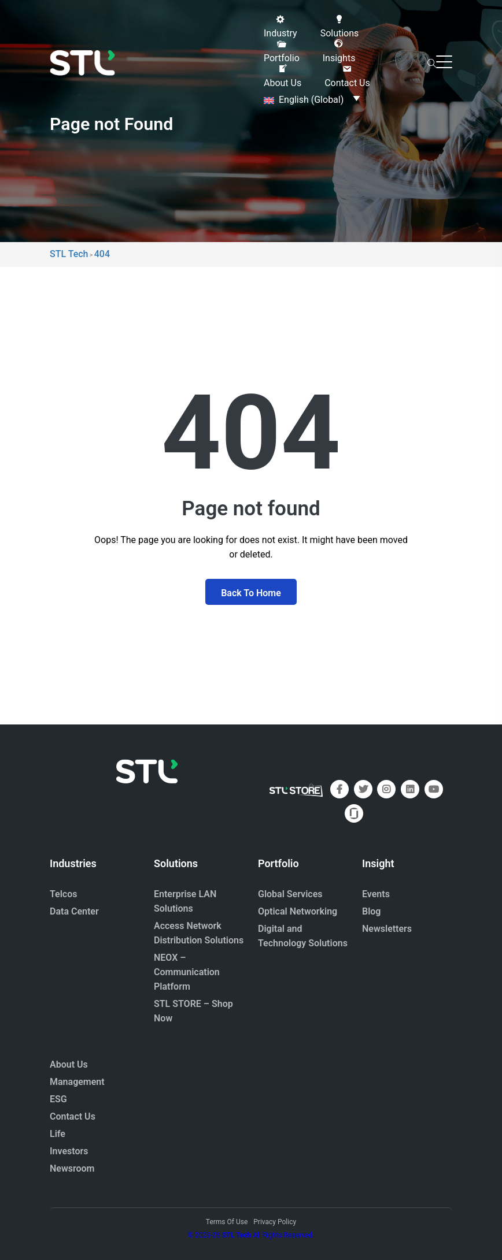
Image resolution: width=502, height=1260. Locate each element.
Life (57, 1133)
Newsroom (72, 1168)
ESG (58, 1099)
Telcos (63, 894)
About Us (69, 1064)
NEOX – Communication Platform (187, 972)
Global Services (290, 894)
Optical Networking (297, 911)
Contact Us (72, 1116)
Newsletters (387, 928)
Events (376, 894)
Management (77, 1081)
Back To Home (251, 593)
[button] (280, 26)
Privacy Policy (274, 1222)
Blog (371, 911)
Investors (69, 1151)
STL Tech (236, 1235)
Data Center (74, 911)
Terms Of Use (227, 1222)
